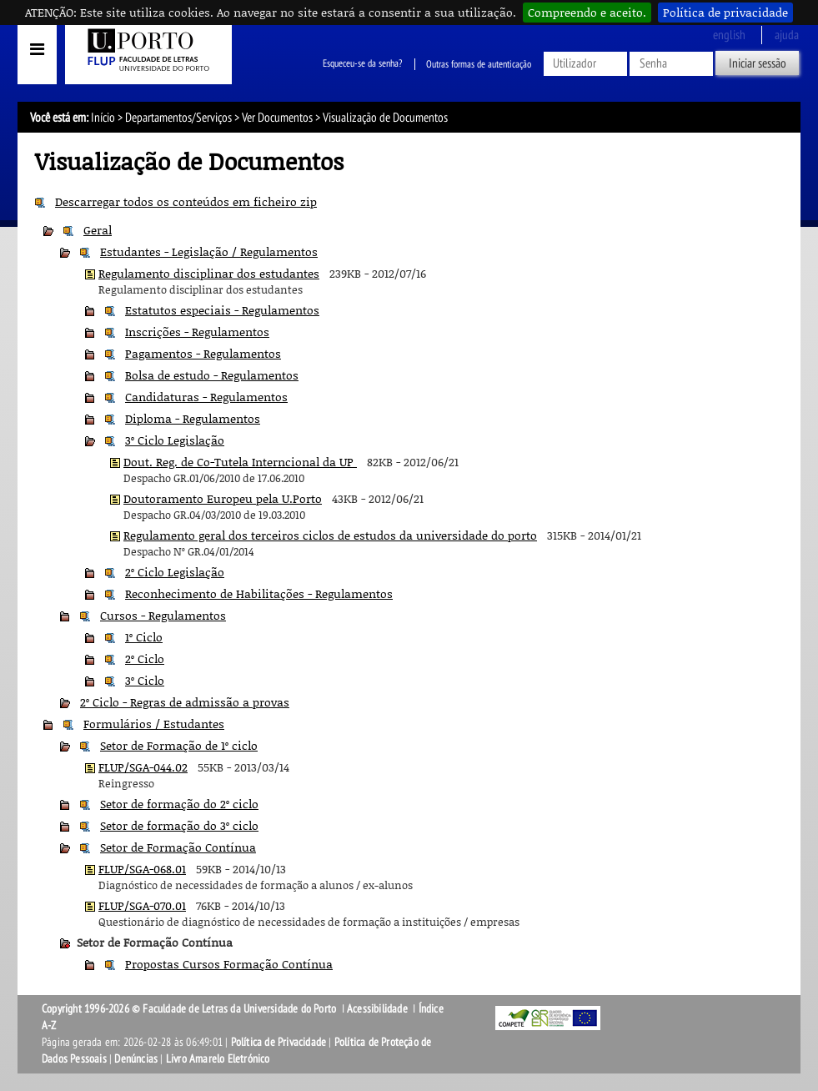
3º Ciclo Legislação (174, 440)
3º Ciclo (144, 680)
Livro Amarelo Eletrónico (218, 1059)
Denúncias (136, 1059)
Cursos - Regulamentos (163, 615)
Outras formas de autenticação (478, 64)
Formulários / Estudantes (153, 724)
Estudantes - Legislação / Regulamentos (209, 251)
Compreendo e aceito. (587, 12)
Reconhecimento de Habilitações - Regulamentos (259, 593)
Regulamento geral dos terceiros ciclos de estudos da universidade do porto (330, 535)
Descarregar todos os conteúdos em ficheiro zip (186, 201)
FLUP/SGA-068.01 (142, 869)
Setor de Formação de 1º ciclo (179, 745)
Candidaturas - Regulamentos (206, 397)
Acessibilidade (377, 1009)
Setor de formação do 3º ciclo (179, 825)
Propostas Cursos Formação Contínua (229, 964)
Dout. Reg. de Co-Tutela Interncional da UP (240, 462)
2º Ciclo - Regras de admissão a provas (184, 702)
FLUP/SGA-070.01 (142, 905)
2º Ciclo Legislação (174, 572)
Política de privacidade (725, 12)
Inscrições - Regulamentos (197, 331)
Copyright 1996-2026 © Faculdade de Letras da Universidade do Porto (190, 1009)
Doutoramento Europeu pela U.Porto (222, 498)
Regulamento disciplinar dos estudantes (208, 273)
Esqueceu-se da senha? (362, 64)
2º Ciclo (144, 658)
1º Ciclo (144, 637)
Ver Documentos (277, 117)
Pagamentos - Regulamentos (203, 353)
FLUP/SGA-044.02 (143, 767)
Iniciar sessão (757, 63)
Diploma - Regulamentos (192, 418)
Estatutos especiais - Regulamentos (222, 310)
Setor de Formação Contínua (178, 847)
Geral (97, 230)
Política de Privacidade (279, 1042)
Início (103, 117)
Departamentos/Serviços (178, 117)
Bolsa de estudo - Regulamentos (212, 375)
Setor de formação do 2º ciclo (179, 804)
